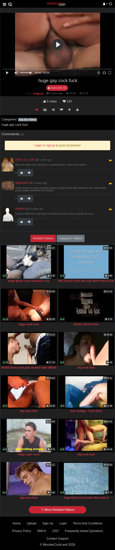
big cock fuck (86, 367)
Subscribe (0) (57, 87)
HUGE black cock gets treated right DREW (28, 367)
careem (20, 208)
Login (63, 523)
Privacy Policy (21, 531)
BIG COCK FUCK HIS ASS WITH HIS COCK (86, 280)
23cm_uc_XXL (25, 159)
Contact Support (58, 538)
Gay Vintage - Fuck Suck (86, 410)
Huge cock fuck (29, 324)
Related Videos (43, 238)
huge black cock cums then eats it (86, 497)
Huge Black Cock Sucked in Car (29, 280)
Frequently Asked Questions (84, 531)
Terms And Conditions (87, 523)
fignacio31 (22, 182)
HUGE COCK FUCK (86, 324)
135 (67, 101)
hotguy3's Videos (70, 238)
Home (17, 523)
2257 (55, 531)
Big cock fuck (29, 410)
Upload (31, 523)
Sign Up (47, 523)
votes (50, 101)
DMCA (41, 531)
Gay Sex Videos (27, 119)
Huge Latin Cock (29, 454)
